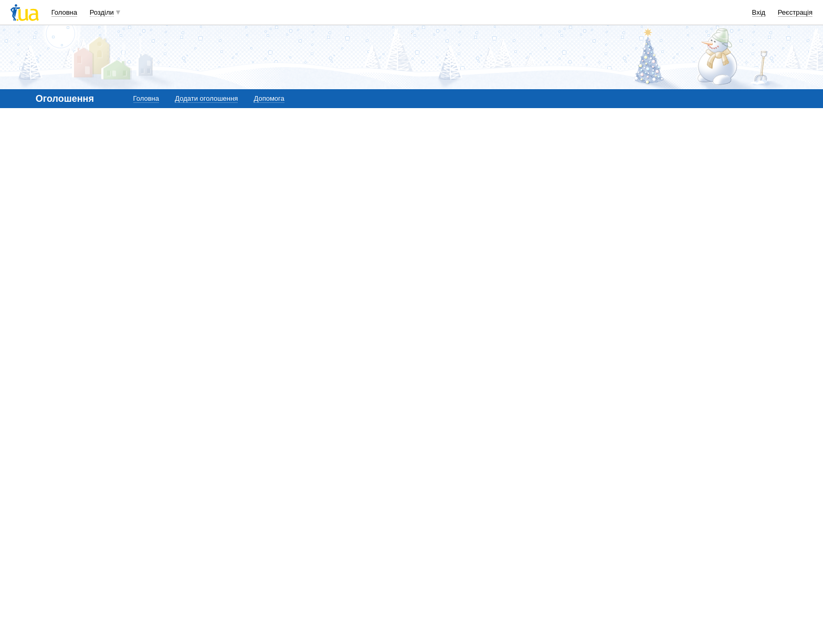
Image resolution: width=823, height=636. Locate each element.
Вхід (759, 12)
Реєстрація (795, 12)
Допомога (269, 98)
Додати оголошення (206, 98)
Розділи (102, 12)
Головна (64, 12)
